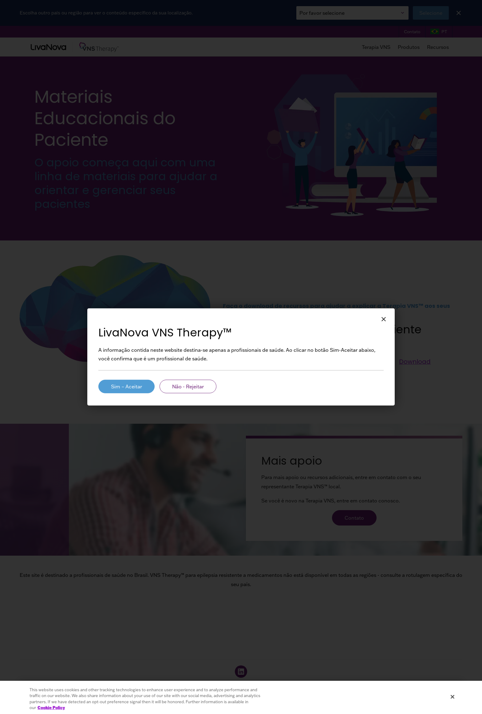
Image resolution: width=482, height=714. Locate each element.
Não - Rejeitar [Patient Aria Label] (188, 386)
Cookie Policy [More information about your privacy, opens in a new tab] (51, 707)
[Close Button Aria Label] (383, 319)
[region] (241, 697)
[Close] (452, 697)
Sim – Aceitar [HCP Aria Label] (126, 386)
